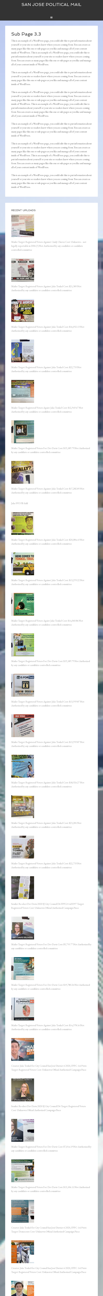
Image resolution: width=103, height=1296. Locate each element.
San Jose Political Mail (51, 4)
